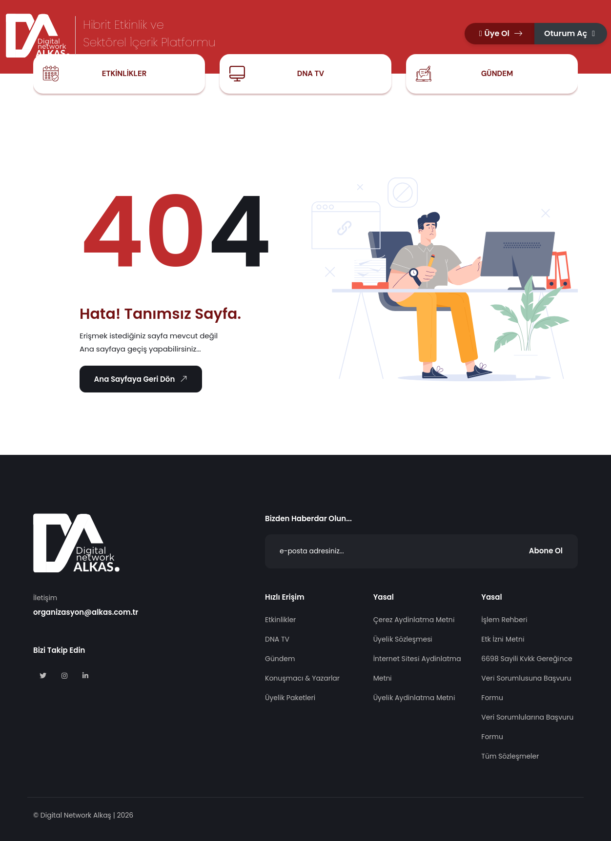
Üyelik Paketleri (290, 698)
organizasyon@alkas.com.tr (85, 612)
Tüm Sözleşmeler (510, 756)
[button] (499, 33)
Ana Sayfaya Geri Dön (141, 379)
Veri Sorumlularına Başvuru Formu (527, 727)
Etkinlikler (124, 73)
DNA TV (310, 73)
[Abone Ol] (421, 551)
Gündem (497, 73)
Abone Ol (546, 551)
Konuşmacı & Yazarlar (302, 678)
